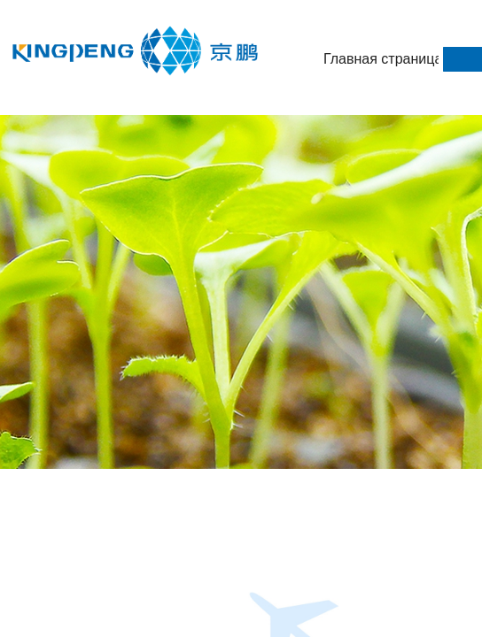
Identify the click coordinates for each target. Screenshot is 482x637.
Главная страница (381, 58)
